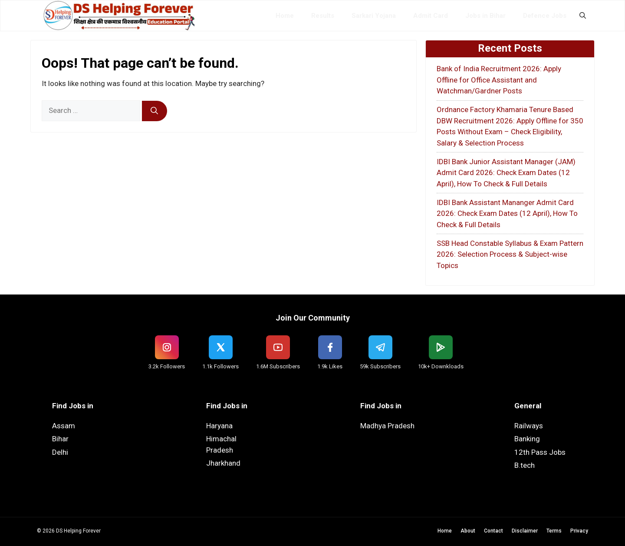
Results (322, 16)
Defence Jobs (544, 16)
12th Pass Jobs (540, 452)
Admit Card (430, 16)
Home (285, 16)
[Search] (154, 111)
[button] (583, 16)
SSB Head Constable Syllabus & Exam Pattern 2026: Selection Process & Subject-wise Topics (510, 254)
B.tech (524, 465)
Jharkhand (223, 463)
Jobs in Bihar (485, 16)
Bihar (60, 438)
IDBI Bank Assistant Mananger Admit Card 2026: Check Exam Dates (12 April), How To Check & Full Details (507, 213)
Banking (527, 438)
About (468, 531)
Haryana (219, 425)
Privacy (579, 531)
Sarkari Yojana (374, 16)
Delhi (60, 452)
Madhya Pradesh (387, 425)
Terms (554, 531)
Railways (528, 425)
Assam (63, 425)
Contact (493, 531)
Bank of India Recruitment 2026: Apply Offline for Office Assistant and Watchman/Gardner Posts (499, 79)
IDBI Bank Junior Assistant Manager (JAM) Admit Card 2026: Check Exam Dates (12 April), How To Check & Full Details (506, 172)
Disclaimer (525, 531)
